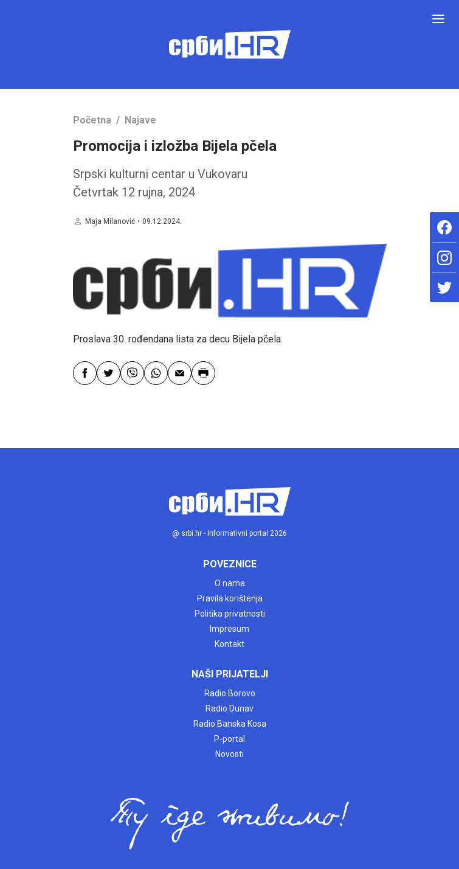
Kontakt (229, 644)
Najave (140, 120)
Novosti (229, 754)
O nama (230, 583)
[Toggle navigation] (438, 19)
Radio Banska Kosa (229, 724)
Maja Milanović (110, 221)
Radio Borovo (229, 693)
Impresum (229, 629)
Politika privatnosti (230, 613)
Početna (92, 120)
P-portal (229, 739)
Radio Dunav (229, 708)
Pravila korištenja (230, 598)
